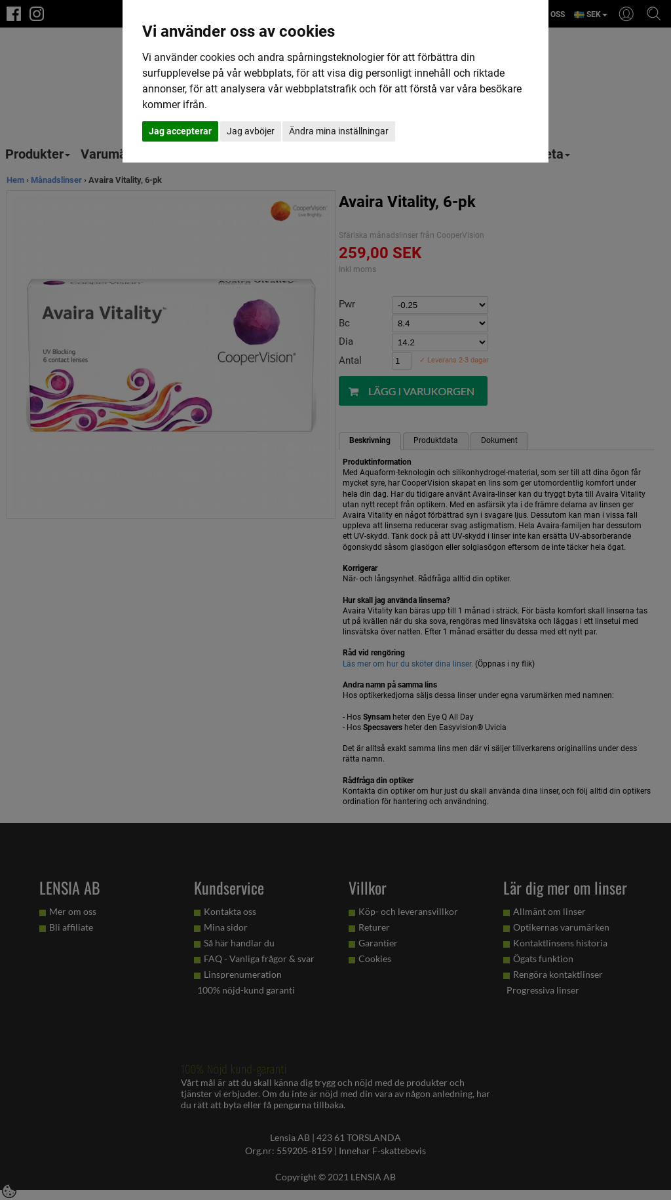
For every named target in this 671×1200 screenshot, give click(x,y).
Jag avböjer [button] (251, 131)
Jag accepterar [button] (180, 131)
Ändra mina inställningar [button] (339, 131)
